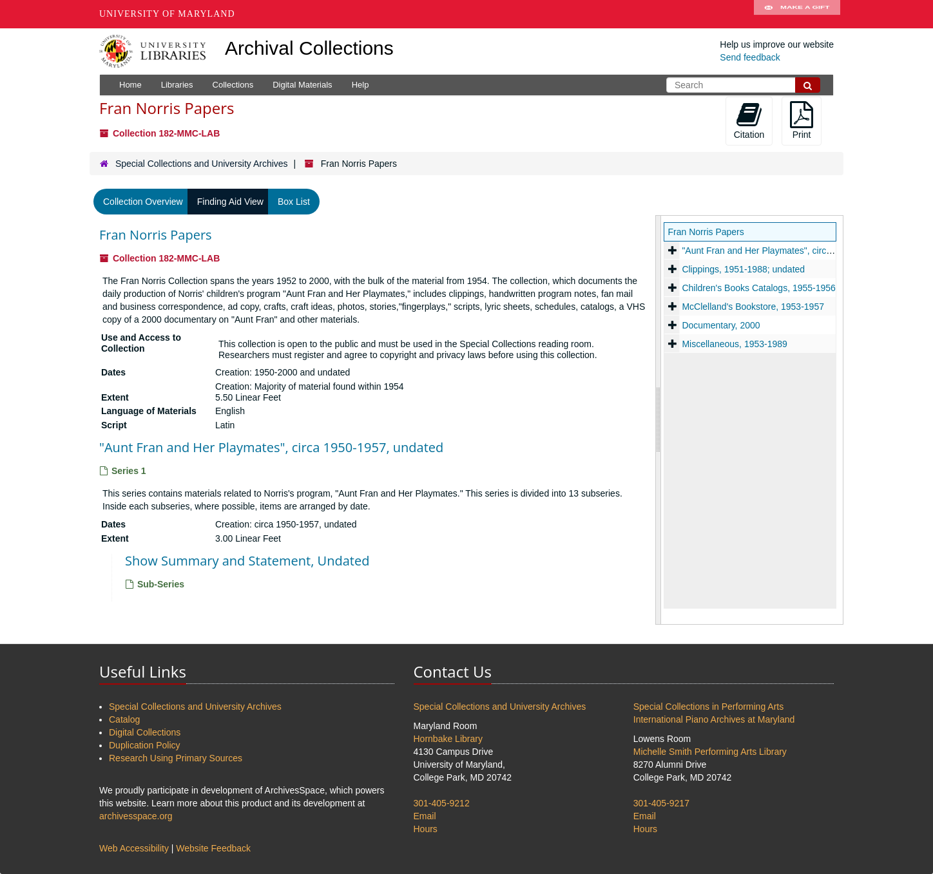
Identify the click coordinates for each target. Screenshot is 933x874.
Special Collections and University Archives (201, 163)
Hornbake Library (448, 739)
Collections (233, 85)
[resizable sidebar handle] (658, 420)
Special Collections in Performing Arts (708, 706)
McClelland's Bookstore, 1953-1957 (753, 306)
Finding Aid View (230, 201)
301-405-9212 (442, 803)
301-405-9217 (661, 803)
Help (360, 85)
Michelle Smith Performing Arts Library (710, 751)
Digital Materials (302, 85)
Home (130, 85)
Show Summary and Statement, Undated (247, 560)
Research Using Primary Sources (175, 758)
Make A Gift (797, 14)
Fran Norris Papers (155, 234)
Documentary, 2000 (721, 325)
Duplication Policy (144, 745)
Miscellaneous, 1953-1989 (734, 344)
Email (425, 816)
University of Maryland (167, 14)
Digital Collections (144, 732)
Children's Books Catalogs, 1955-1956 (759, 288)
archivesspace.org (136, 816)
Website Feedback (213, 848)
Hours (426, 829)
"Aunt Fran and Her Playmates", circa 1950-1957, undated (271, 447)
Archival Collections (309, 48)
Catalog (124, 719)
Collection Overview (143, 201)
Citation (749, 120)
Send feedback (750, 57)
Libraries (177, 85)
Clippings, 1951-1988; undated (743, 269)
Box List (294, 201)
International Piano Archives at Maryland (714, 719)
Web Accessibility (134, 848)
